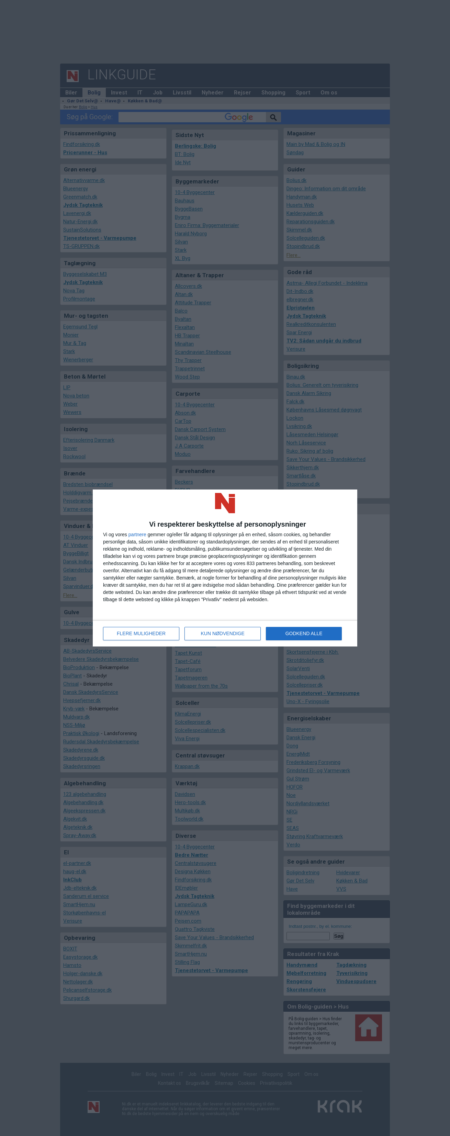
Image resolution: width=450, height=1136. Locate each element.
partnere (137, 534)
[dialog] (225, 568)
